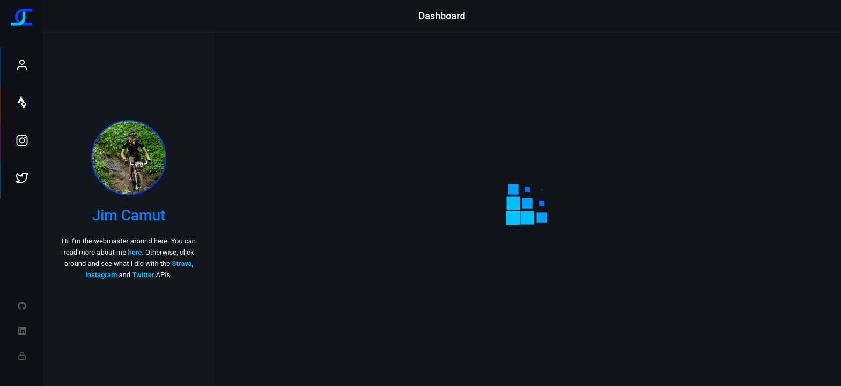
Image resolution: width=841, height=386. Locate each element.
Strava (181, 263)
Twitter (143, 275)
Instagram (101, 275)
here (135, 252)
